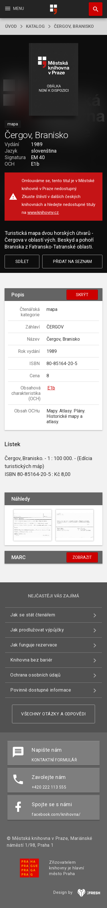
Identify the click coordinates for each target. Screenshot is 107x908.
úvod (11, 26)
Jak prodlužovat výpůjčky (37, 630)
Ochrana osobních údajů (35, 675)
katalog (35, 26)
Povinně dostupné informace (40, 690)
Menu (14, 8)
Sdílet (22, 261)
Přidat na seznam (72, 261)
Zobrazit (82, 557)
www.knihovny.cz (43, 212)
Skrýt (82, 294)
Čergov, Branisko (74, 26)
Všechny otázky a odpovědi (53, 714)
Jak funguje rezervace (33, 645)
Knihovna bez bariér (31, 660)
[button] (53, 79)
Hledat (93, 6)
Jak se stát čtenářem (32, 615)
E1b (51, 388)
